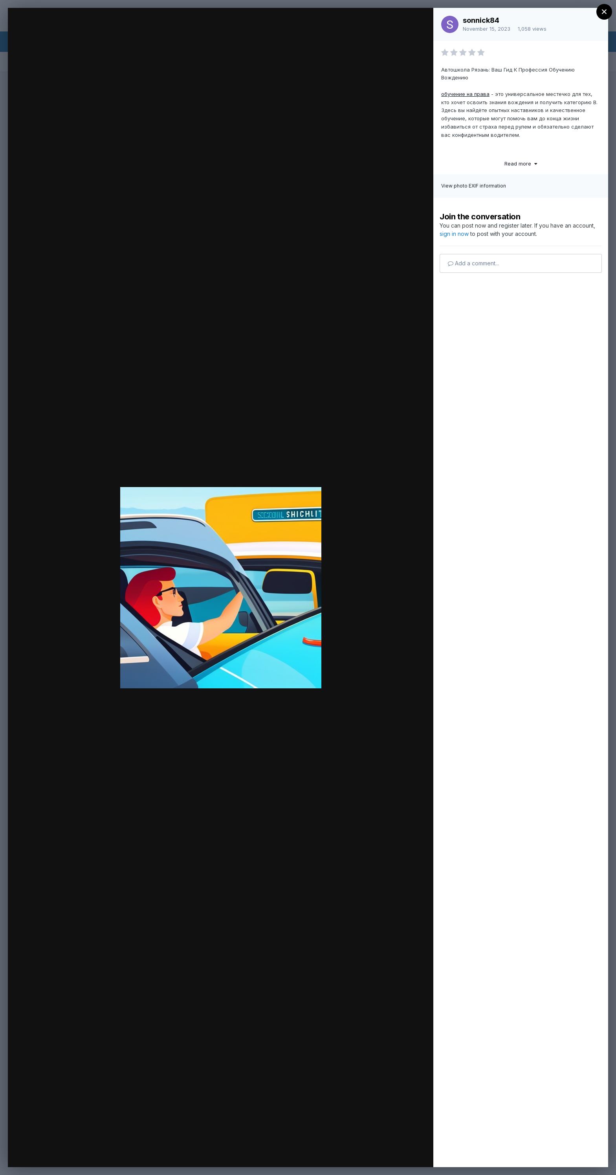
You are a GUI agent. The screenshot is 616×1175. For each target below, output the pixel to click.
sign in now (454, 233)
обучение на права (465, 94)
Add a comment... (473, 263)
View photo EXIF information (473, 186)
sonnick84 (481, 20)
